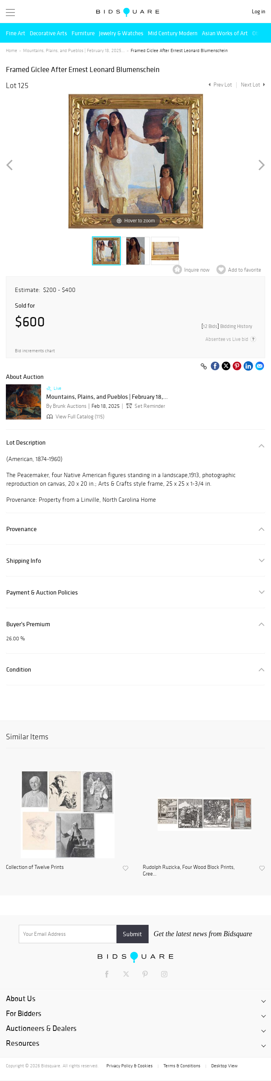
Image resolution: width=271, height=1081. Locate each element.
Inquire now (197, 270)
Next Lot (253, 84)
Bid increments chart (35, 350)
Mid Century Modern (172, 33)
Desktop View (224, 1065)
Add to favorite (244, 270)
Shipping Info (23, 560)
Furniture (83, 33)
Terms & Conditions (181, 1065)
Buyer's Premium (28, 624)
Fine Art (15, 33)
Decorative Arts (48, 33)
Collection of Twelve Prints (35, 867)
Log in (258, 11)
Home (11, 50)
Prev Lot (219, 84)
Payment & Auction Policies (42, 592)
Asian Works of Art (225, 33)
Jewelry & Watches (121, 33)
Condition (18, 669)
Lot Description (26, 442)
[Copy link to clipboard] (203, 366)
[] (226, 326)
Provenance (21, 529)
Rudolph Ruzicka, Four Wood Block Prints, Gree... (189, 870)
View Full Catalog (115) (74, 416)
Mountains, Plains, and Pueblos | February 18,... (107, 396)
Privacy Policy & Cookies (129, 1065)
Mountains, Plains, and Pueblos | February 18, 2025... (74, 50)
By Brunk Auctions (66, 406)
